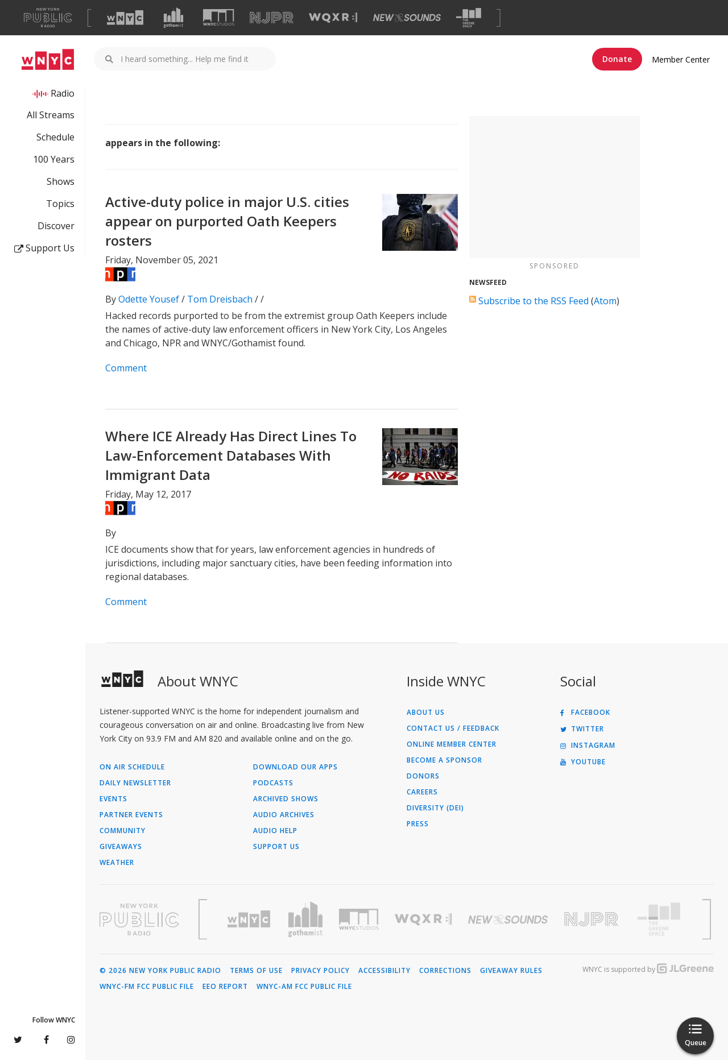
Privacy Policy (320, 970)
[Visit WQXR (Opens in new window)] (333, 18)
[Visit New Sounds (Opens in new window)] (407, 18)
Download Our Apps (295, 767)
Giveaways (121, 846)
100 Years (54, 159)
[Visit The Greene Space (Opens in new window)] (468, 18)
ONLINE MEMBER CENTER (452, 744)
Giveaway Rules (511, 970)
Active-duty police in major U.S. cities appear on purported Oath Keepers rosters (227, 221)
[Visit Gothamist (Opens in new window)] (173, 17)
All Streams (51, 115)
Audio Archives (284, 814)
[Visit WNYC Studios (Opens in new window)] (218, 17)
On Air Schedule (132, 767)
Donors (423, 776)
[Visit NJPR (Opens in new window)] (271, 18)
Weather (117, 862)
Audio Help (275, 830)
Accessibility (384, 970)
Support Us (44, 248)
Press (418, 824)
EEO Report (225, 986)
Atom (605, 301)
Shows (61, 181)
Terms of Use (256, 970)
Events (113, 799)
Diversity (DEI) (435, 808)
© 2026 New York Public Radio (160, 970)
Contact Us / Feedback (453, 728)
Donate (617, 58)
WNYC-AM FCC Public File (304, 986)
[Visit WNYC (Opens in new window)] (125, 17)
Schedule (55, 137)
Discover (56, 226)
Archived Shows (285, 799)
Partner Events (131, 814)
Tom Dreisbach (220, 299)
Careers (422, 792)
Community (123, 830)
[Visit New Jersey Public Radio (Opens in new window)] (592, 919)
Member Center (681, 59)
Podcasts (273, 783)
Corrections (445, 970)
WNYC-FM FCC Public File (147, 986)
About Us (426, 712)
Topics (60, 203)
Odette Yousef (148, 299)
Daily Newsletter (135, 783)
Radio (63, 93)
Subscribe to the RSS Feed (533, 301)
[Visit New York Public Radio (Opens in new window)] (139, 919)
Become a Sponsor (444, 760)
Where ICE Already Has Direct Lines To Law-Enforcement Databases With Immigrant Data (231, 455)
